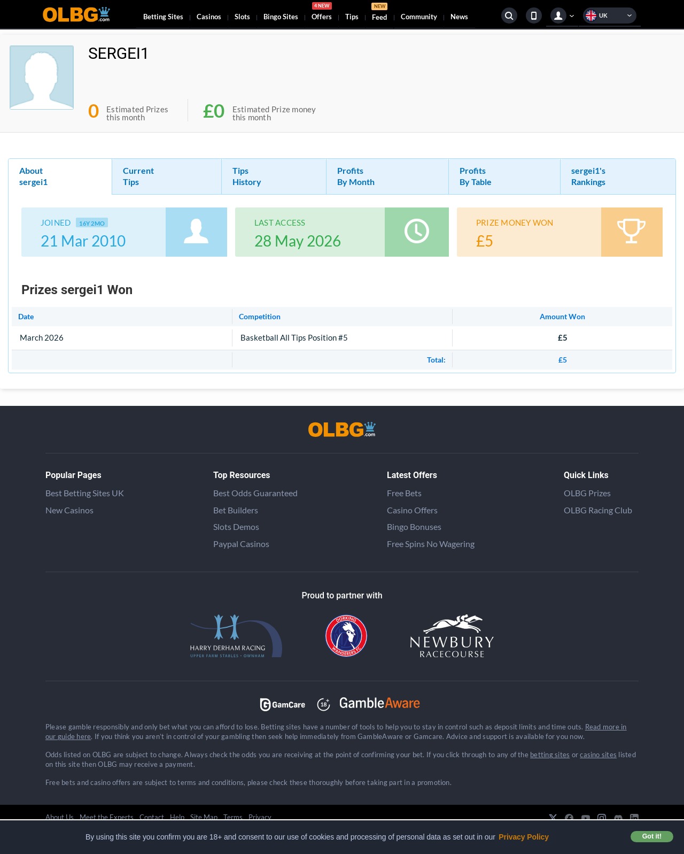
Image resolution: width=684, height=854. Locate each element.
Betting (163, 16)
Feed (379, 13)
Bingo (280, 16)
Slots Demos (236, 526)
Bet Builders (235, 510)
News (459, 16)
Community (419, 16)
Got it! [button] (652, 836)
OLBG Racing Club (598, 510)
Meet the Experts (107, 817)
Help (177, 817)
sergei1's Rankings (588, 176)
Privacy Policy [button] (524, 837)
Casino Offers (412, 510)
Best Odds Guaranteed (255, 493)
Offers (322, 13)
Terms (233, 817)
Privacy (259, 817)
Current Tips (138, 176)
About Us (59, 817)
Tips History (246, 176)
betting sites (550, 754)
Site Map (203, 817)
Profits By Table (476, 176)
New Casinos (69, 510)
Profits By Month (356, 176)
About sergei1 (33, 176)
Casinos (209, 16)
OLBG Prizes (587, 493)
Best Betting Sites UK (84, 493)
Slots (242, 16)
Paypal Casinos (241, 543)
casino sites (598, 754)
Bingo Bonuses (414, 526)
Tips (352, 16)
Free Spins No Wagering (431, 543)
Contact (151, 817)
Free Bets (404, 493)
